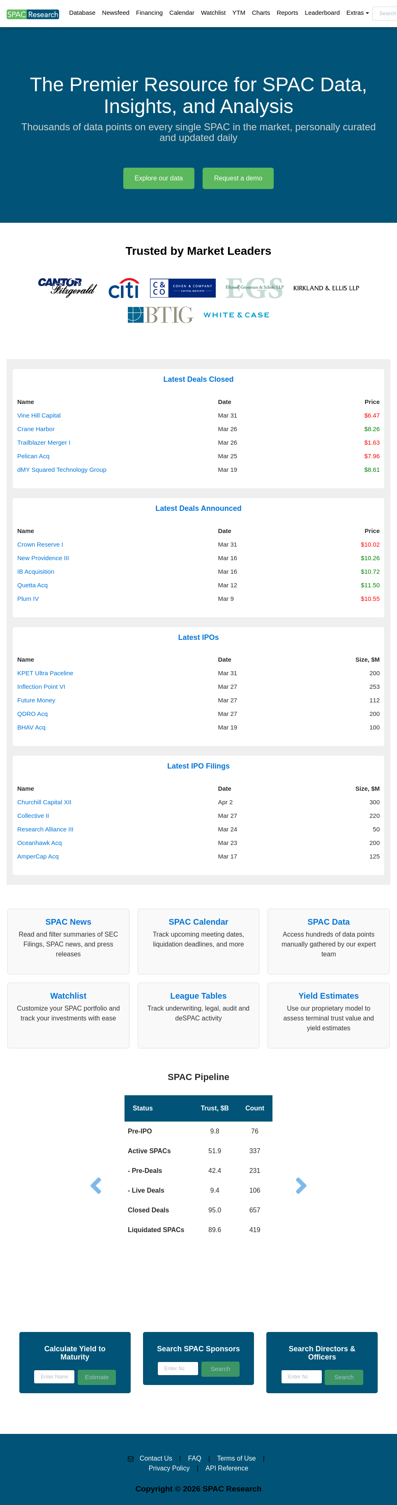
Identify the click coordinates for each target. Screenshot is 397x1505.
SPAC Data (328, 921)
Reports (287, 12)
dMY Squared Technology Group (61, 469)
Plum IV (28, 598)
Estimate (96, 1376)
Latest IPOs (198, 637)
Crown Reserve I (40, 544)
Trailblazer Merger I (43, 442)
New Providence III (43, 557)
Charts (261, 12)
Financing (149, 12)
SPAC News (68, 921)
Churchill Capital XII (44, 802)
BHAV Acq (31, 727)
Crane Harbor (36, 428)
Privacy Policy (169, 1468)
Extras (355, 12)
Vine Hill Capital (39, 415)
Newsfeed (115, 12)
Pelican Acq (33, 455)
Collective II (33, 815)
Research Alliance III (45, 829)
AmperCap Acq (38, 856)
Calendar (181, 12)
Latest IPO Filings (198, 766)
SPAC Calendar (198, 921)
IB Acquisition (35, 571)
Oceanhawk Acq (39, 842)
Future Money (36, 700)
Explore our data (159, 178)
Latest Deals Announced (198, 508)
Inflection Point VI (41, 686)
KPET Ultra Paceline (45, 672)
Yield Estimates (328, 995)
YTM (238, 12)
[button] (198, 1154)
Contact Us (156, 1458)
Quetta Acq (32, 585)
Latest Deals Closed (198, 379)
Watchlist (213, 12)
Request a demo (238, 178)
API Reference (226, 1468)
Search (221, 1368)
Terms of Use (236, 1458)
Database (82, 12)
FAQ (194, 1458)
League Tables (198, 995)
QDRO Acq (32, 713)
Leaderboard (322, 12)
